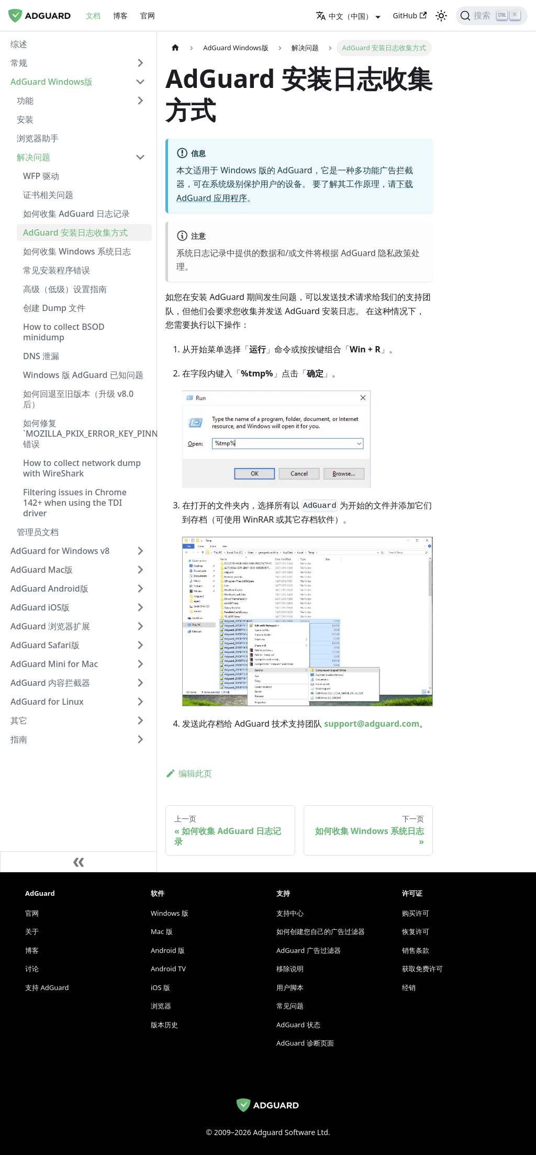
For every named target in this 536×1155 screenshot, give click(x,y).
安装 (25, 119)
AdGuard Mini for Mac (54, 664)
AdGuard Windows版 (51, 81)
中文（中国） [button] (344, 16)
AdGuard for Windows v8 (59, 551)
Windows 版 (169, 913)
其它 (18, 720)
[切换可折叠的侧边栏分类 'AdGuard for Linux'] (140, 701)
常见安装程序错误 (56, 270)
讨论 (32, 968)
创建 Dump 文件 (54, 308)
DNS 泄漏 (41, 356)
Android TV (168, 968)
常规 (18, 63)
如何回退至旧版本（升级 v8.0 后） (78, 399)
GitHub (410, 15)
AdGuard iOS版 (40, 607)
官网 (147, 15)
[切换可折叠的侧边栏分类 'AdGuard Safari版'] (140, 645)
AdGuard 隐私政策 (376, 253)
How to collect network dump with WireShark (82, 468)
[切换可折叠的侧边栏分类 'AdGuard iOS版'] (140, 607)
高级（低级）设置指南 (65, 289)
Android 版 (168, 950)
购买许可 (415, 913)
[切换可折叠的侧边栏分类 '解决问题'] (140, 157)
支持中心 (290, 913)
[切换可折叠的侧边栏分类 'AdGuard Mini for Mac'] (140, 664)
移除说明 (290, 968)
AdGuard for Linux (47, 701)
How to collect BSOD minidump (64, 332)
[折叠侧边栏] (78, 861)
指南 (18, 739)
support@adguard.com (371, 723)
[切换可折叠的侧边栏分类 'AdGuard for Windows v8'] (140, 550)
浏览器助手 (38, 138)
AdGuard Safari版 (45, 645)
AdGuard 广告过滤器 (308, 950)
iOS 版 (160, 987)
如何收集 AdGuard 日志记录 (76, 213)
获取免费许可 (422, 968)
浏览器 (161, 1005)
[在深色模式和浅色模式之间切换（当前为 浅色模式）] (441, 15)
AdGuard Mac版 (41, 569)
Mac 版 (162, 931)
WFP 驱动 (41, 176)
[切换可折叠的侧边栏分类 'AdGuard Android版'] (140, 588)
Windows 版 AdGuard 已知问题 (83, 375)
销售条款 (415, 950)
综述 (18, 44)
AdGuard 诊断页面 (305, 1043)
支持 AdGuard (47, 987)
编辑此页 (188, 773)
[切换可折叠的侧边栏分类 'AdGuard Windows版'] (140, 81)
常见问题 (290, 1005)
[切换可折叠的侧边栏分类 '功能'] (140, 100)
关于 (32, 931)
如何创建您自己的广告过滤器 (320, 931)
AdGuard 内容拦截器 (50, 682)
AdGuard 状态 (298, 1024)
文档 (93, 15)
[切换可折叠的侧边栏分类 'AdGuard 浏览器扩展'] (140, 626)
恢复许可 (415, 931)
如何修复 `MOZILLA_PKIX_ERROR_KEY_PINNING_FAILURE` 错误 (87, 433)
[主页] (175, 48)
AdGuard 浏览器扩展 (50, 626)
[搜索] (492, 15)
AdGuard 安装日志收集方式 (75, 232)
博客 (120, 15)
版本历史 (164, 1024)
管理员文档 (38, 532)
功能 (25, 100)
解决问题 (33, 157)
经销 (409, 987)
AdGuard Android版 (49, 588)
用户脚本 (290, 987)
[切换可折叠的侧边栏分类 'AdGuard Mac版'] (140, 569)
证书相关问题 (48, 195)
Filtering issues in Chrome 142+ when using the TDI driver (75, 502)
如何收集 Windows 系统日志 (77, 251)
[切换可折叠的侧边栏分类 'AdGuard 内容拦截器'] (140, 682)
